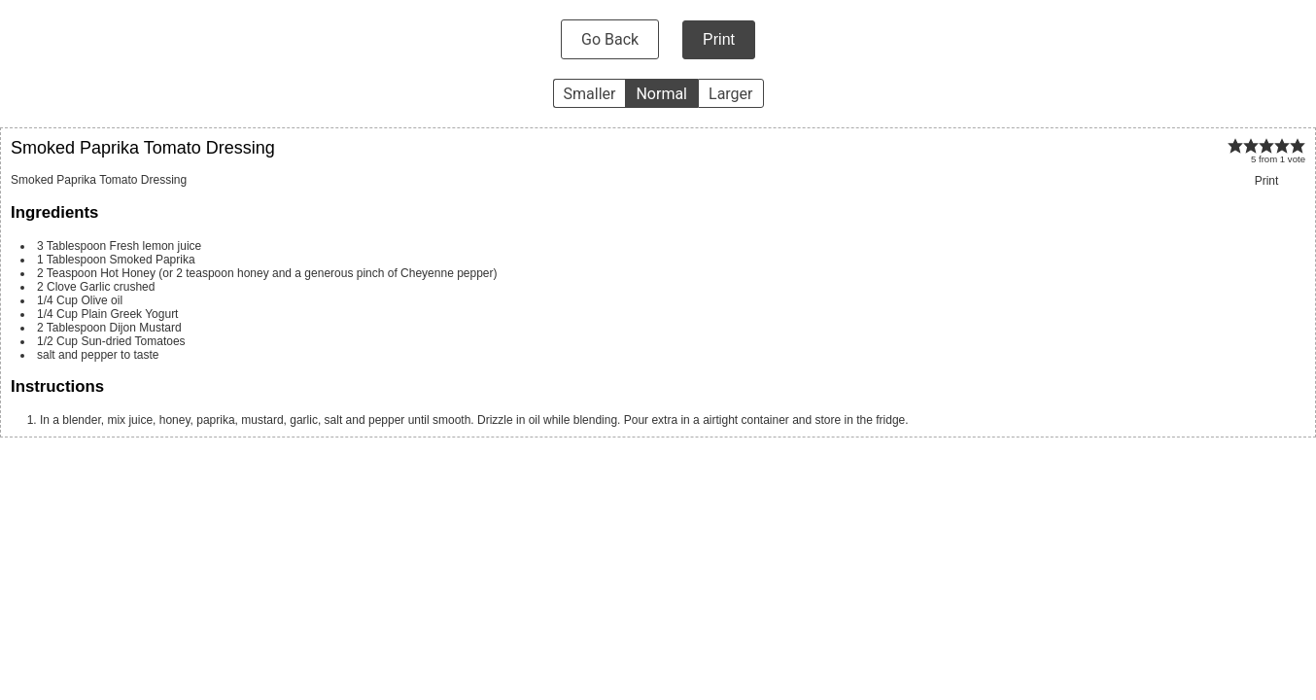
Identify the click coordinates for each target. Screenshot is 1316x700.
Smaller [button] (590, 94)
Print (719, 39)
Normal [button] (661, 94)
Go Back (610, 39)
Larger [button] (730, 94)
